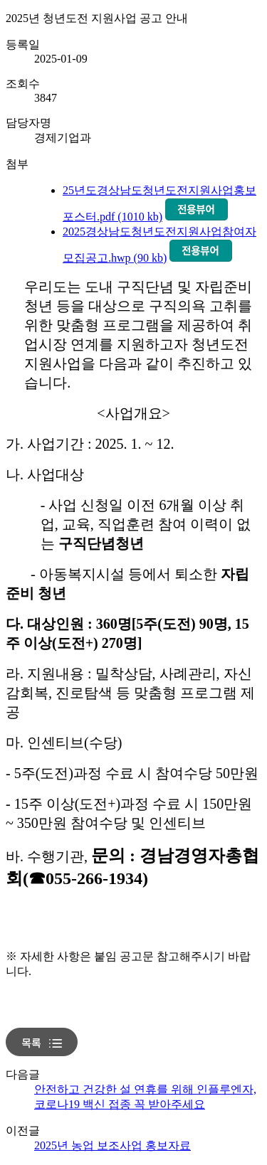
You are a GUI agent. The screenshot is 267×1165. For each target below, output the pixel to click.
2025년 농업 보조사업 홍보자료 (112, 1145)
